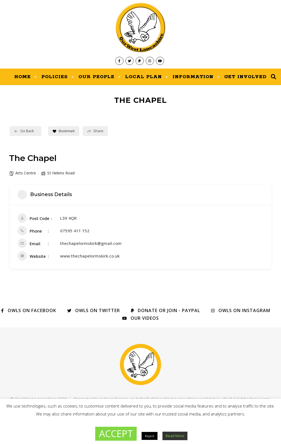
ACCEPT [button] (116, 433)
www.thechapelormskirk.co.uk (90, 256)
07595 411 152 (74, 230)
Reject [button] (149, 436)
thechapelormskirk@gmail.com (91, 243)
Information (193, 77)
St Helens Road (61, 173)
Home (22, 77)
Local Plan (143, 77)
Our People (96, 77)
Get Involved (245, 77)
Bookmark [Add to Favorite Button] (63, 131)
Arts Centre (25, 173)
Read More (175, 435)
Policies (54, 77)
